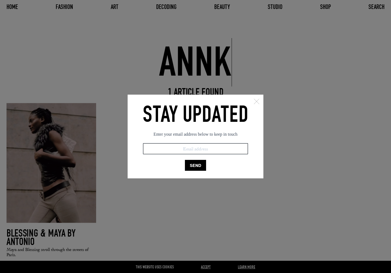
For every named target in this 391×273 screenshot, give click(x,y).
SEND (195, 165)
